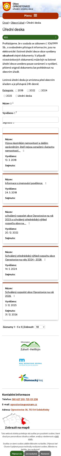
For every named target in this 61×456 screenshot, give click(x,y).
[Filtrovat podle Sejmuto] (30, 130)
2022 (32, 90)
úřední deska (25, 95)
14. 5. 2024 (11, 269)
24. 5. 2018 (11, 192)
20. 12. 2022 (11, 232)
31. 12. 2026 (11, 314)
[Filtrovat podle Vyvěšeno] (30, 120)
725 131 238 (32, 399)
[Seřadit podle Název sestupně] (13, 103)
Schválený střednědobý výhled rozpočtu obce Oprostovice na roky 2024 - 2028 (30, 257)
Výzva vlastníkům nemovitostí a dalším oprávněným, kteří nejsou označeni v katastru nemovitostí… (29, 147)
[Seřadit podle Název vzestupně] (13, 102)
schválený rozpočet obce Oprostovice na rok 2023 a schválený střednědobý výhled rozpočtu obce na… (29, 219)
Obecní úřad (17, 22)
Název (7, 103)
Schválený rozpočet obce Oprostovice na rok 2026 (29, 294)
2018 (20, 90)
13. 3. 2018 (10, 160)
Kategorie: (8, 90)
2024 (44, 90)
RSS (30, 37)
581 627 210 (18, 399)
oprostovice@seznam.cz (23, 404)
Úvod (6, 22)
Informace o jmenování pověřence (26, 183)
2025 (9, 95)
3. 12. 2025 (10, 305)
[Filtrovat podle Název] (30, 108)
